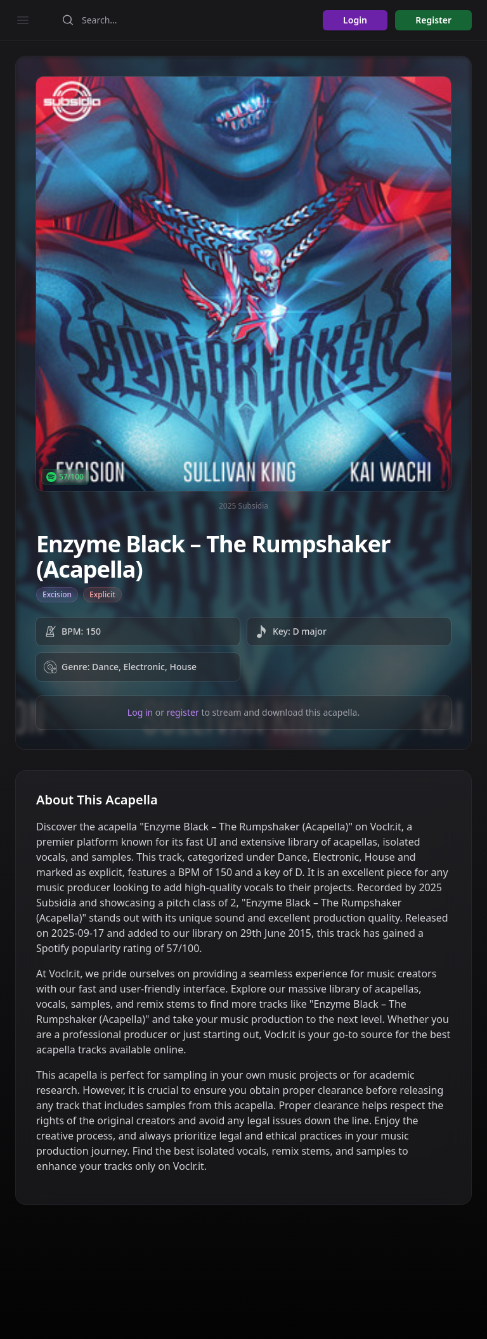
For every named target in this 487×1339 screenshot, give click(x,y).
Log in (140, 712)
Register (433, 20)
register (183, 712)
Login (355, 20)
